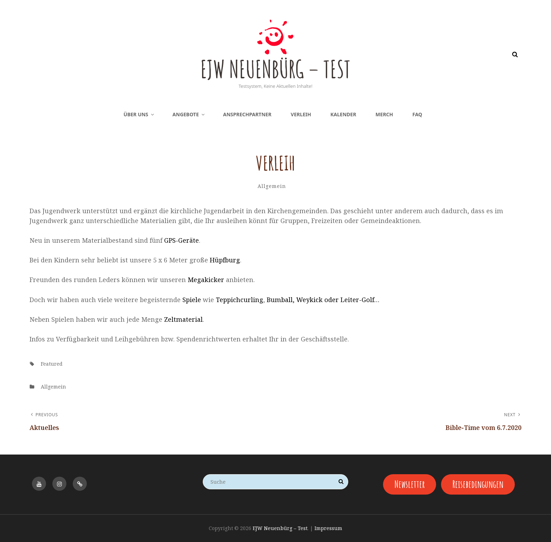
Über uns (139, 114)
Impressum (328, 528)
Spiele (191, 299)
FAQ (417, 114)
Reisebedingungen (478, 484)
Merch (384, 114)
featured (52, 363)
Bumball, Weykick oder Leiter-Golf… (323, 299)
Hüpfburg (225, 260)
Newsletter (409, 484)
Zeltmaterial (183, 319)
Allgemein (272, 186)
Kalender (343, 114)
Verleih (301, 114)
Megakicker (206, 279)
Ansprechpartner (247, 114)
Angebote (189, 114)
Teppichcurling (239, 299)
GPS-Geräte (181, 240)
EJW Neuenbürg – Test (275, 68)
